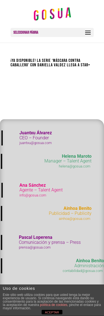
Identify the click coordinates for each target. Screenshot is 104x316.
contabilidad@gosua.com (83, 271)
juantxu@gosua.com (35, 143)
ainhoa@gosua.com (74, 219)
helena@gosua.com (74, 166)
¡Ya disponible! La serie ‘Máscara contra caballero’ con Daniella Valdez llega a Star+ (50, 63)
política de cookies (53, 305)
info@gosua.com (32, 195)
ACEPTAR (52, 312)
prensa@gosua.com (35, 247)
